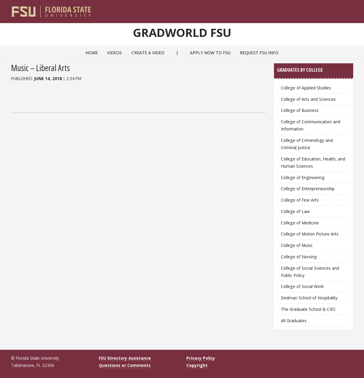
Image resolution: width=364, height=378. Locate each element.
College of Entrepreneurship (308, 188)
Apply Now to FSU (210, 53)
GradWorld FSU (182, 32)
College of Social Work (302, 286)
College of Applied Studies (306, 88)
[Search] (344, 9)
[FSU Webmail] (336, 9)
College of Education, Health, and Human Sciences (313, 162)
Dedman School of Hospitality (309, 298)
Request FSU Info (259, 53)
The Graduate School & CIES (308, 309)
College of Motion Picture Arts (309, 234)
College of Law (295, 211)
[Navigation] (352, 9)
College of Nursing (299, 257)
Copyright (197, 365)
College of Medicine (300, 223)
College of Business (300, 110)
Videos (114, 53)
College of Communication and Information (310, 125)
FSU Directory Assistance (125, 358)
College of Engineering (303, 177)
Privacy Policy (200, 358)
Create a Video (147, 53)
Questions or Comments (125, 365)
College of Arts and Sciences (308, 99)
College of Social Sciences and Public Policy (310, 271)
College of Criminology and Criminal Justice (307, 143)
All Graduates (294, 320)
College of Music (297, 245)
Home (92, 53)
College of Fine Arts (300, 200)
